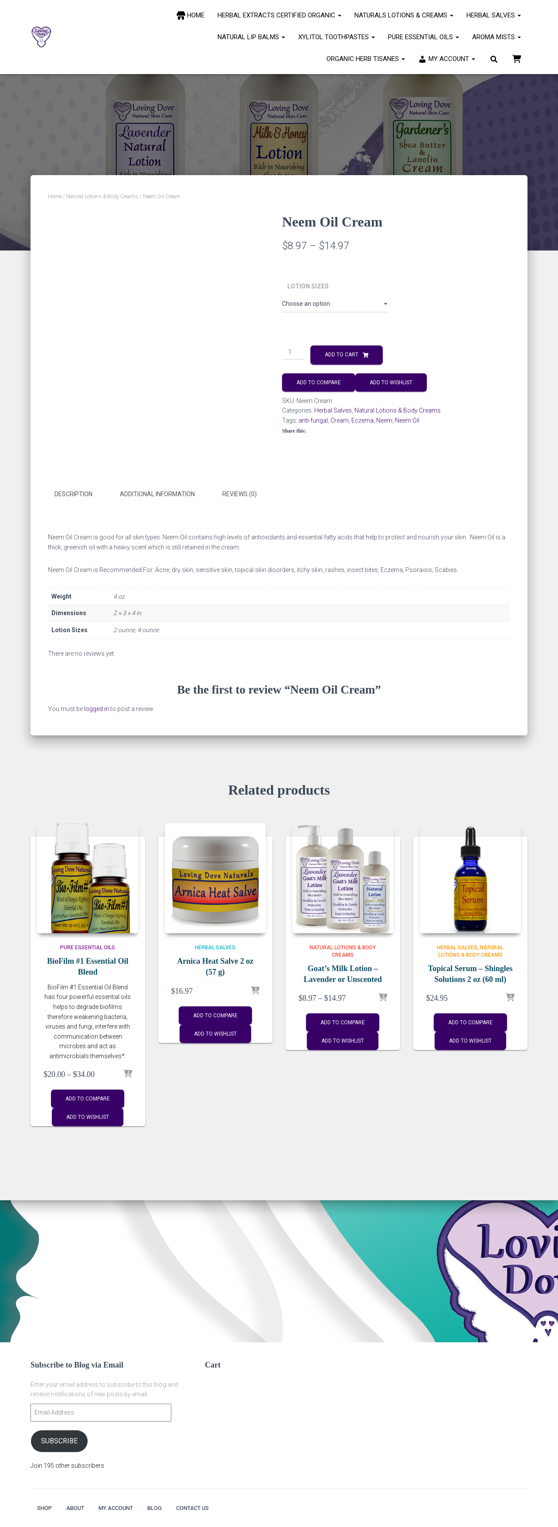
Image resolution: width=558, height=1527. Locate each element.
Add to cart (341, 355)
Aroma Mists (496, 37)
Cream (339, 420)
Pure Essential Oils (423, 37)
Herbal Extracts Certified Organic (279, 15)
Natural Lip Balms (251, 37)
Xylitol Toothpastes (336, 37)
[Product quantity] (293, 352)
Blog (171, 1507)
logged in (96, 707)
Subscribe (59, 1439)
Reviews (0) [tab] (239, 494)
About (80, 1507)
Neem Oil (407, 420)
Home (54, 196)
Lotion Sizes (308, 286)
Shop (46, 1507)
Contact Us (214, 1507)
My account (126, 1507)
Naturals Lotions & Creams (403, 15)
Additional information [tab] (157, 494)
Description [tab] (73, 494)
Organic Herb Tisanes (366, 59)
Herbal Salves (493, 15)
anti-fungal (313, 420)
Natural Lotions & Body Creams (102, 196)
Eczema (362, 420)
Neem (384, 420)
